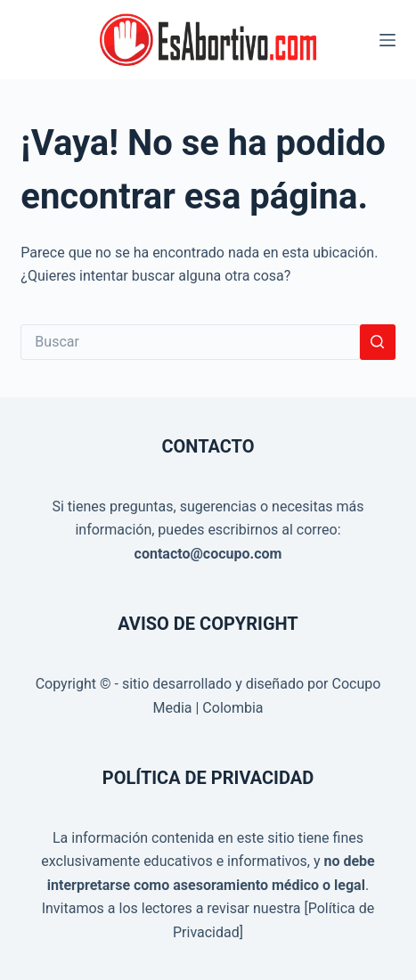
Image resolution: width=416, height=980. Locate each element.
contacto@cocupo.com (208, 553)
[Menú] (387, 40)
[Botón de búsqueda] (378, 342)
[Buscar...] (189, 342)
